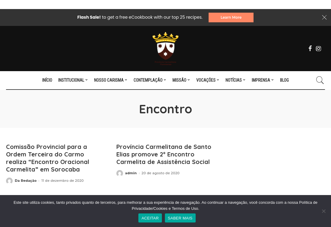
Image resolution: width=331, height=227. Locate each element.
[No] (323, 211)
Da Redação (25, 180)
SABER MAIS (180, 218)
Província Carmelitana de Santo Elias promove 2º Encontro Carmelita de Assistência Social (163, 154)
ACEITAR (150, 218)
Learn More (231, 17)
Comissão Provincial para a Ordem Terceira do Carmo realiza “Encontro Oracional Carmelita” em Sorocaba (47, 158)
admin (131, 173)
